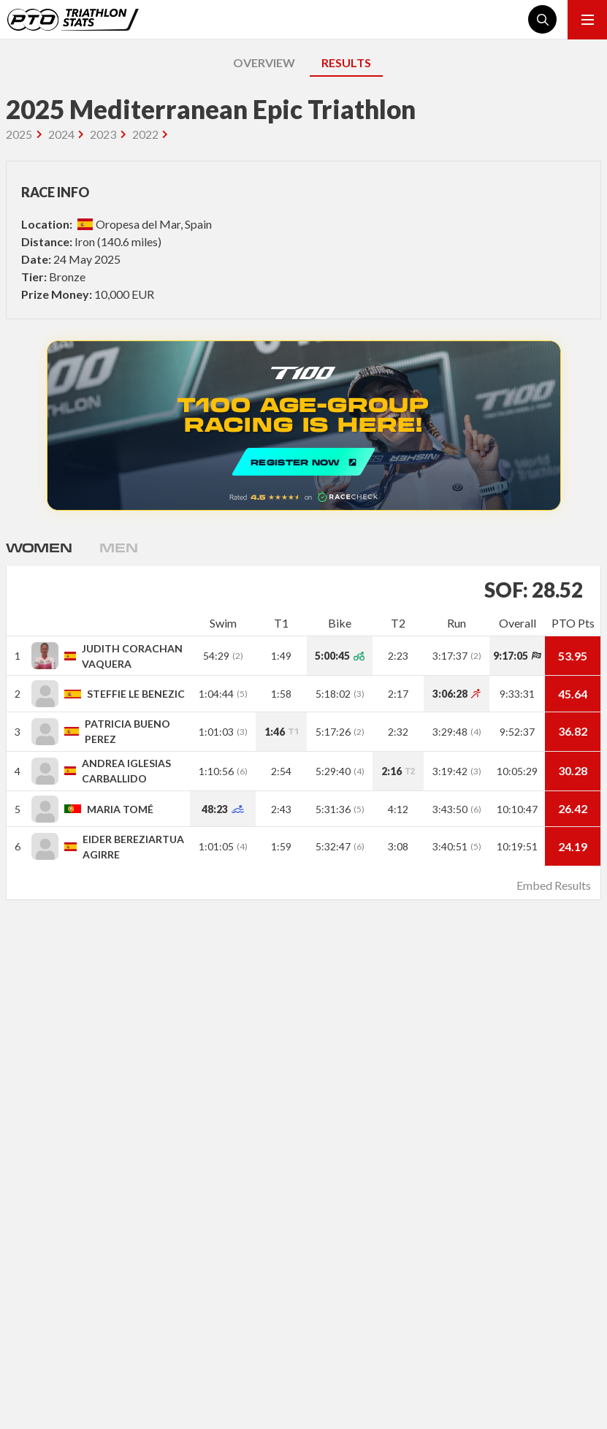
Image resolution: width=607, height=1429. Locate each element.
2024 (61, 134)
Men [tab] (118, 547)
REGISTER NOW (304, 425)
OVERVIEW (264, 62)
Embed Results (553, 885)
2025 (19, 134)
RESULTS (346, 62)
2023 (103, 134)
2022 (145, 134)
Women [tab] (39, 547)
